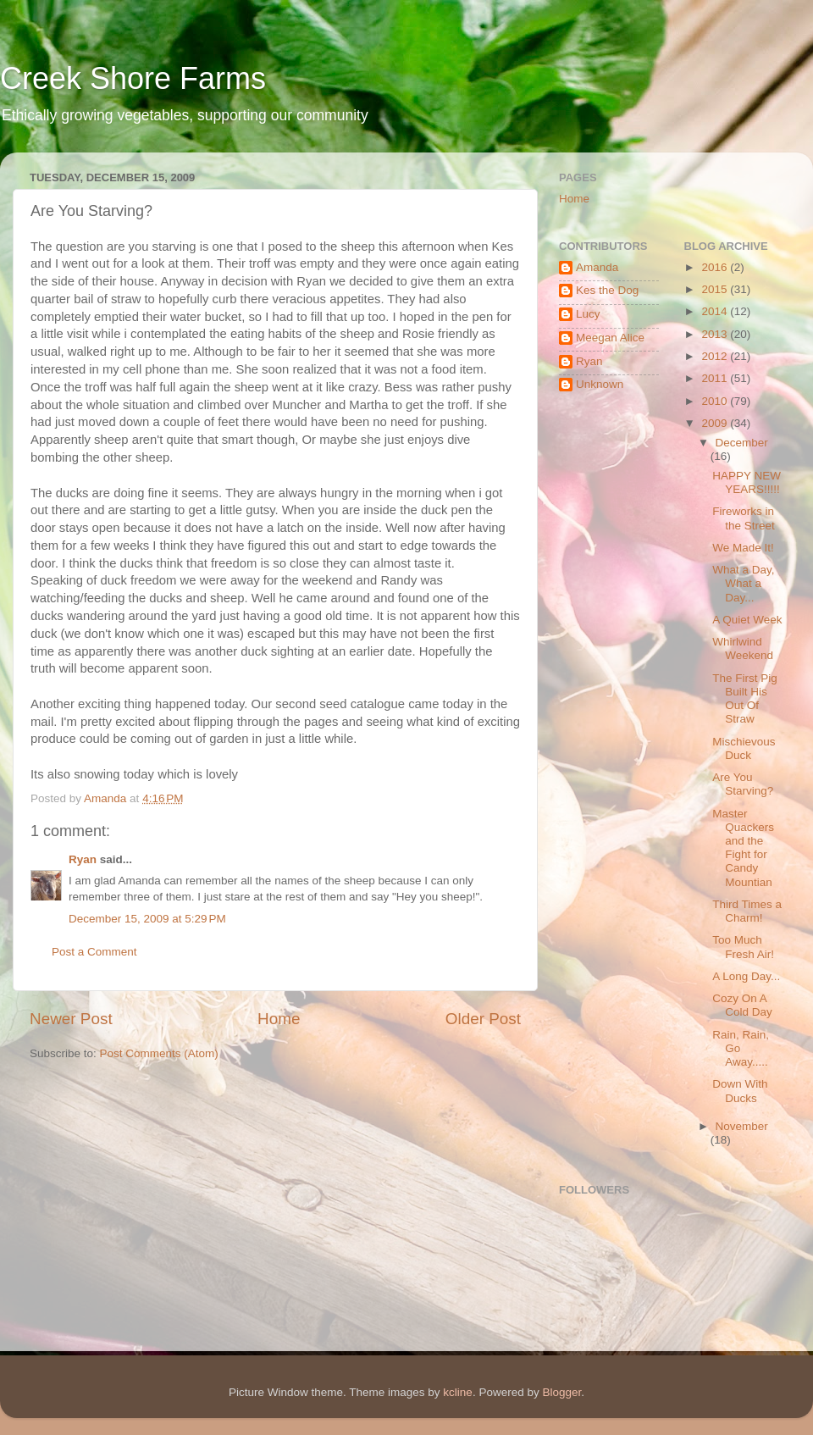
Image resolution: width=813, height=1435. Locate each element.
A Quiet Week (747, 619)
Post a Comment (94, 951)
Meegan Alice (610, 337)
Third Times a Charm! (747, 911)
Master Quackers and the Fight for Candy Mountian (743, 848)
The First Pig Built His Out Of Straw (744, 699)
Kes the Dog (607, 290)
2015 (715, 289)
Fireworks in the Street (743, 518)
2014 (715, 311)
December (742, 442)
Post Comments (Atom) (159, 1053)
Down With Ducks (739, 1091)
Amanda (597, 267)
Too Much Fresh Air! (743, 947)
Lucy (588, 314)
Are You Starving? (742, 784)
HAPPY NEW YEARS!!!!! (746, 482)
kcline (458, 1392)
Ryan (83, 859)
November (742, 1126)
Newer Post (71, 1019)
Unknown (599, 384)
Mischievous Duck (743, 748)
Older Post (483, 1019)
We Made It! (743, 547)
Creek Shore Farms (133, 78)
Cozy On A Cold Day (742, 1005)
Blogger (561, 1392)
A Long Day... (746, 976)
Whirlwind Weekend (742, 648)
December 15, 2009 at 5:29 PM (147, 918)
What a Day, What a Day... (743, 583)
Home (278, 1019)
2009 (715, 423)
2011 (715, 378)
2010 (715, 401)
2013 (715, 334)
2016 (715, 267)
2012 (715, 356)
